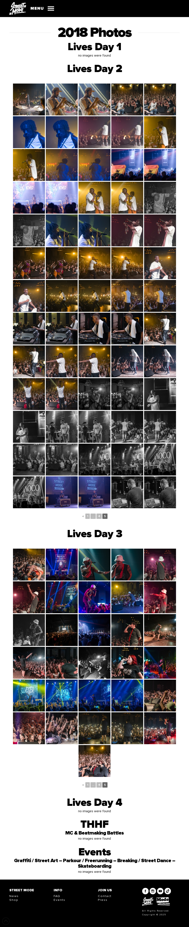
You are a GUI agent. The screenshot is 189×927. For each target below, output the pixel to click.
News (14, 896)
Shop (13, 900)
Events (59, 900)
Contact (105, 896)
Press (102, 900)
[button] (40, 8)
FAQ (57, 896)
